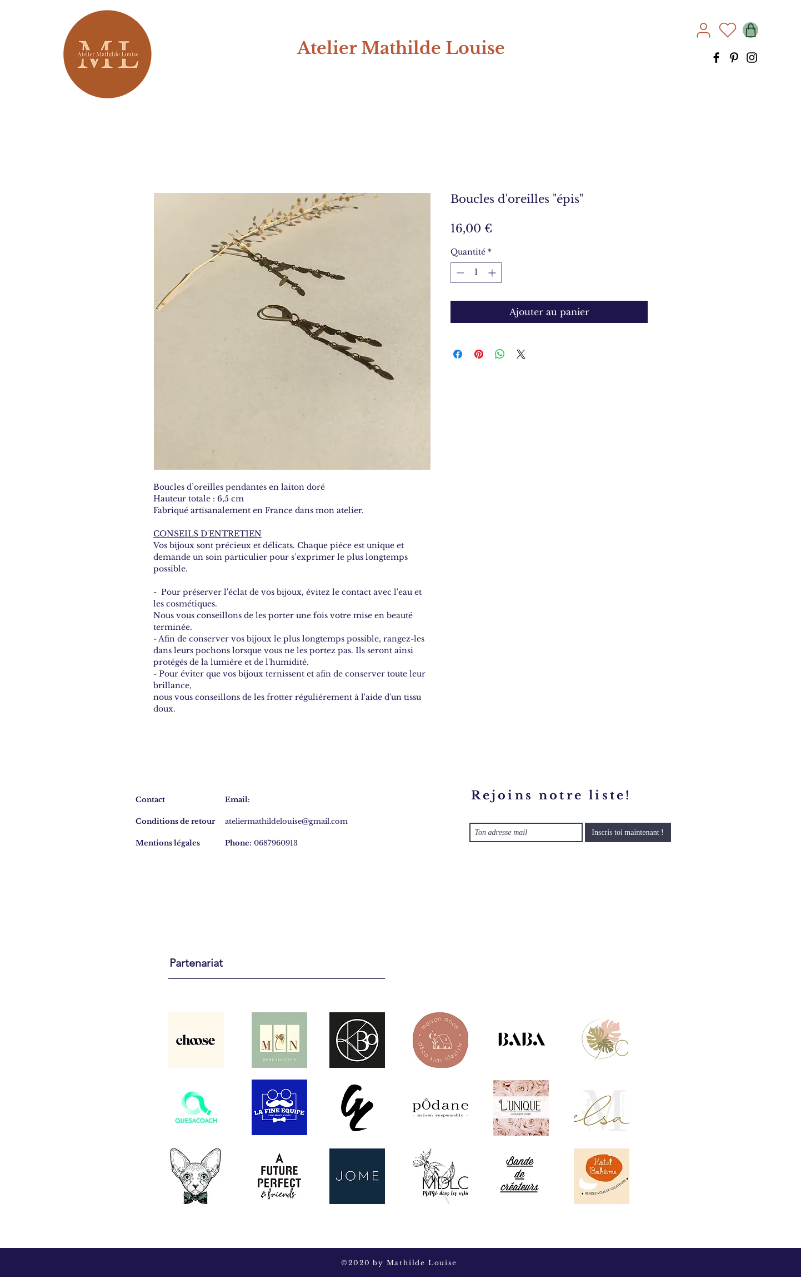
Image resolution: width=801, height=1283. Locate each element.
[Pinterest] (734, 57)
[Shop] (750, 30)
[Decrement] (459, 272)
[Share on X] (521, 354)
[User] (703, 30)
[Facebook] (716, 57)
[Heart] (728, 30)
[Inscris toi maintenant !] (628, 832)
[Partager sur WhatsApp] (500, 354)
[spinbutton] (476, 272)
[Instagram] (752, 57)
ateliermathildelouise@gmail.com (286, 821)
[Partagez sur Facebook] (457, 354)
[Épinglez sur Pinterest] (478, 354)
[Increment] (493, 272)
